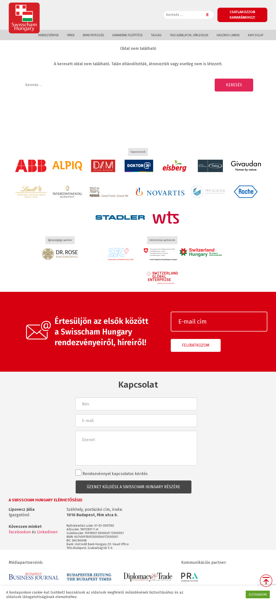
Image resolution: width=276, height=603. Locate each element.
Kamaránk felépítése (127, 35)
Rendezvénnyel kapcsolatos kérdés (111, 473)
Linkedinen (47, 532)
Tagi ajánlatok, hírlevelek (189, 35)
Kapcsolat (256, 35)
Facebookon (20, 532)
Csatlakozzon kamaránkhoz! (242, 15)
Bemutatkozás (93, 35)
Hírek (71, 35)
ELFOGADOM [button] (258, 594)
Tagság (156, 35)
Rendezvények (48, 35)
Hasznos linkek (228, 35)
